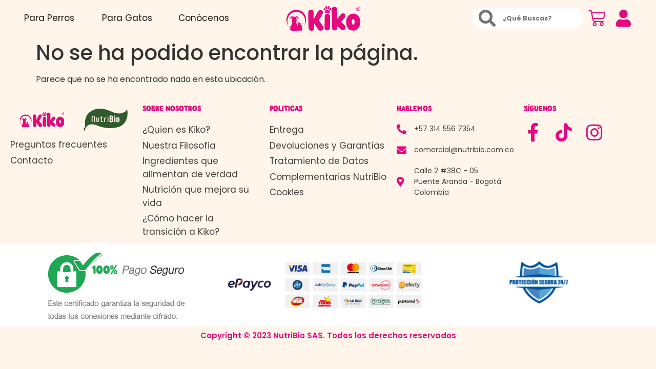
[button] (624, 18)
